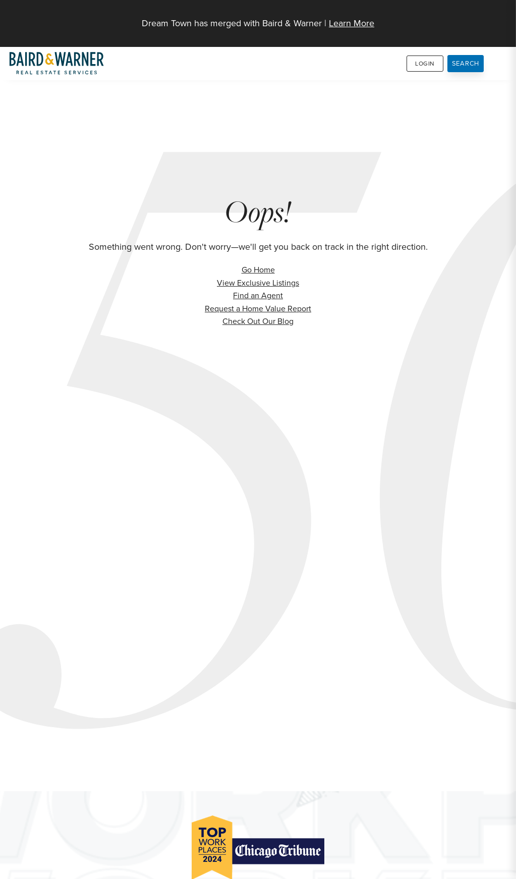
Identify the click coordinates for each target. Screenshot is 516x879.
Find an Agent (258, 295)
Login (425, 63)
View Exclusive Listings (258, 283)
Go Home (258, 270)
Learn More (351, 23)
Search (466, 63)
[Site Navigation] (502, 18)
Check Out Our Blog (258, 321)
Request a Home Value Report (258, 308)
